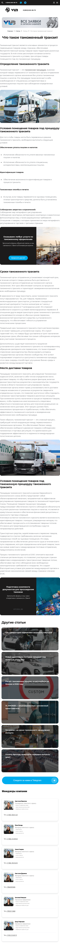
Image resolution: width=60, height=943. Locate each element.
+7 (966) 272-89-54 (12, 839)
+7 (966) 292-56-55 (12, 863)
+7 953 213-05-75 (11, 935)
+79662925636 (10, 887)
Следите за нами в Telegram (35, 780)
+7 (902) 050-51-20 (12, 815)
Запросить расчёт (18, 258)
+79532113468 (10, 911)
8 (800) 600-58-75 (11, 2)
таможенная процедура (35, 70)
